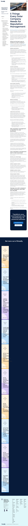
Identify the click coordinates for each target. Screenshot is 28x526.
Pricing (21, 501)
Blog (21, 502)
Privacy (25, 506)
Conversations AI (13, 516)
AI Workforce (13, 502)
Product (13, 500)
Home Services (17, 507)
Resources (21, 500)
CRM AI (13, 514)
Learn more (5, 289)
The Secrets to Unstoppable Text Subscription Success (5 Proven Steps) (6, 24)
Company (25, 500)
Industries (17, 500)
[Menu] (26, 1)
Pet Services (17, 510)
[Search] (5, 18)
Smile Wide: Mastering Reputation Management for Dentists (5, 43)
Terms (25, 507)
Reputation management (14, 29)
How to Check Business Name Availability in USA (5, 34)
